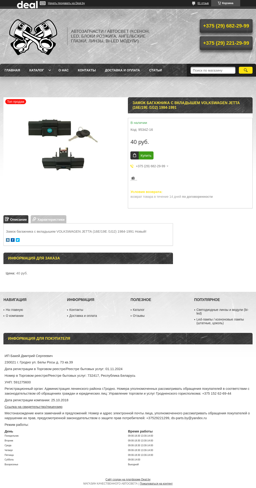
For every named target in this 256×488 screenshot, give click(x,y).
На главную (14, 310)
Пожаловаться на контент (156, 483)
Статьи (155, 70)
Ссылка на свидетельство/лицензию (33, 407)
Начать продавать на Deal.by (66, 3)
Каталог (36, 70)
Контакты (87, 70)
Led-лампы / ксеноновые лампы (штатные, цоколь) (220, 321)
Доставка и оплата (122, 70)
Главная (12, 70)
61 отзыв (203, 3)
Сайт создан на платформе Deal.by (128, 479)
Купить (145, 155)
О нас (63, 70)
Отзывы (139, 316)
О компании (14, 316)
